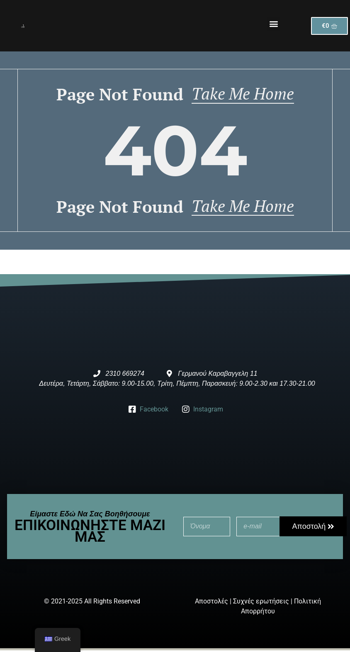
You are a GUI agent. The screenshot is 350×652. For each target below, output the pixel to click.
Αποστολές (211, 603)
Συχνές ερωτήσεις (261, 603)
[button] (273, 24)
